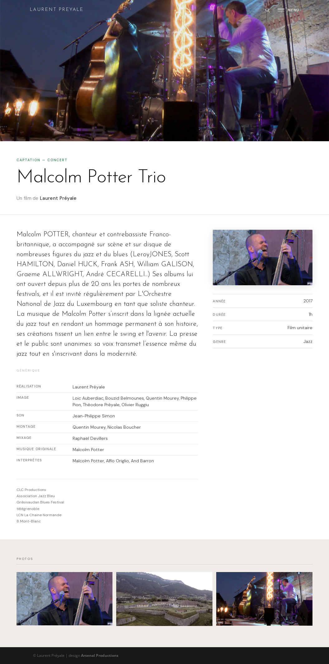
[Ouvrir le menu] (288, 10)
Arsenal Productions (99, 655)
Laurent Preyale (56, 9)
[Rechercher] (267, 10)
